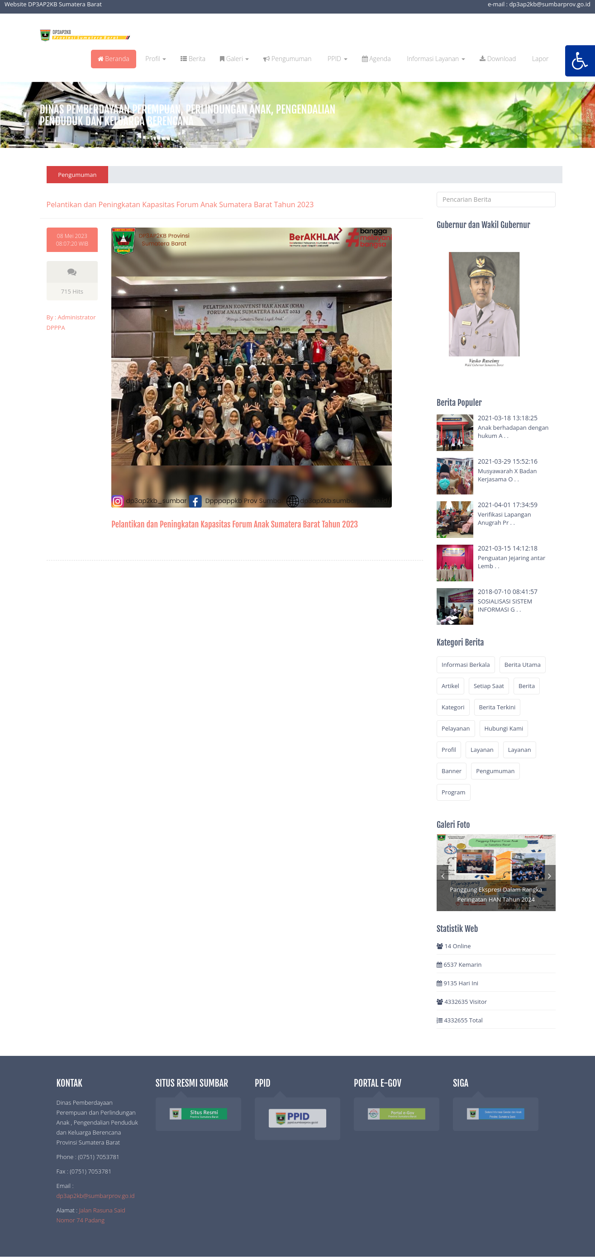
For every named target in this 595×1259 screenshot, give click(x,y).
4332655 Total (460, 1020)
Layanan (482, 750)
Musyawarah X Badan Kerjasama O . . (507, 475)
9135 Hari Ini (457, 983)
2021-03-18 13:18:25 (508, 417)
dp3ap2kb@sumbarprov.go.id (96, 1196)
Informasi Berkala (466, 664)
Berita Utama (523, 664)
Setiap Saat (489, 686)
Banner (452, 771)
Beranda (113, 58)
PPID (336, 58)
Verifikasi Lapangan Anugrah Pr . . (504, 518)
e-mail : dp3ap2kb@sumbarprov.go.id (539, 4)
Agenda (376, 58)
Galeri (234, 58)
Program (454, 792)
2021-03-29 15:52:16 (508, 461)
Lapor (539, 58)
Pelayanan (456, 728)
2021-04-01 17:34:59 (508, 504)
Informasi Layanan (435, 58)
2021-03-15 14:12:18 (508, 548)
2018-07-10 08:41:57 (508, 591)
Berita (193, 58)
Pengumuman (287, 58)
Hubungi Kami (504, 728)
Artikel (450, 686)
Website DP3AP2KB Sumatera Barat (53, 4)
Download (498, 58)
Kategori (453, 707)
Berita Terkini (497, 707)
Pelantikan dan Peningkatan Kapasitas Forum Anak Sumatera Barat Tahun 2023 (234, 524)
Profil (155, 58)
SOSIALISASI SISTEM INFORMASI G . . (505, 605)
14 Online (454, 946)
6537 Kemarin (459, 964)
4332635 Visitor (462, 1002)
